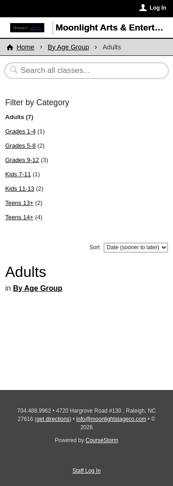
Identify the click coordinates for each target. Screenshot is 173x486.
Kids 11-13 (19, 188)
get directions (52, 419)
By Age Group (68, 47)
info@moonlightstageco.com (111, 419)
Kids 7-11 (18, 174)
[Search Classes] (81, 70)
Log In (157, 8)
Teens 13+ (19, 202)
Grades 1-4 (20, 131)
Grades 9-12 (22, 159)
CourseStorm (102, 440)
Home (25, 47)
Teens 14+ (19, 217)
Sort (94, 247)
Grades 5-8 (20, 145)
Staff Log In (86, 471)
